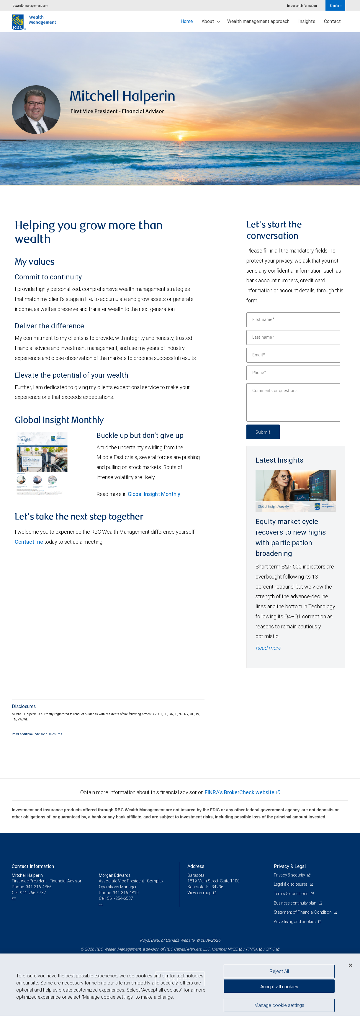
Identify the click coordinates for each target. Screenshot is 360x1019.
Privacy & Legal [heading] (290, 866)
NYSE (233, 949)
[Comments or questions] (293, 402)
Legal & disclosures (291, 884)
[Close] (350, 965)
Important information (302, 5)
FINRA (252, 949)
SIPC (270, 949)
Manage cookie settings (279, 1005)
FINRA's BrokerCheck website (239, 792)
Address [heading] (195, 866)
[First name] (293, 319)
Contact (332, 21)
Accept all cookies (279, 986)
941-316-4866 (39, 886)
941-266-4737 (33, 892)
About (211, 21)
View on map (199, 892)
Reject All (279, 971)
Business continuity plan (295, 903)
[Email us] (14, 898)
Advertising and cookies (295, 921)
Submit (263, 432)
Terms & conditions (291, 893)
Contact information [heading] (33, 866)
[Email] (293, 355)
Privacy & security (290, 875)
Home (187, 21)
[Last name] (293, 337)
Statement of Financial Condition (303, 912)
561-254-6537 (120, 898)
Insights (306, 21)
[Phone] (293, 373)
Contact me (29, 541)
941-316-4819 (126, 892)
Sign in (336, 5)
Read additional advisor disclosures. (37, 734)
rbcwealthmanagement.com (30, 5)
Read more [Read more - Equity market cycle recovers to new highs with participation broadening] (268, 647)
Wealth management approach (258, 21)
